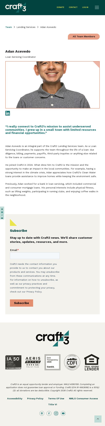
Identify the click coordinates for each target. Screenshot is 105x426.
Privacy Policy (35, 398)
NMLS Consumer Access (83, 398)
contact (73, 7)
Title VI (52, 404)
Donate (60, 7)
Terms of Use (56, 398)
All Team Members (84, 36)
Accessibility (14, 398)
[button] (96, 7)
